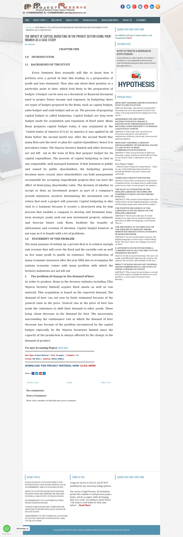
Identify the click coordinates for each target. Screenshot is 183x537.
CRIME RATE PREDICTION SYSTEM (132, 178)
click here (63, 347)
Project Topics (41, 19)
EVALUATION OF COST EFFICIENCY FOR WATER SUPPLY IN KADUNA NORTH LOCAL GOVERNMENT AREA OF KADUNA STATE (45, 484)
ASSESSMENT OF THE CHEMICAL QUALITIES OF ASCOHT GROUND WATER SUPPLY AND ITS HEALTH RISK (46, 518)
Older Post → (107, 382)
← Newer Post (31, 382)
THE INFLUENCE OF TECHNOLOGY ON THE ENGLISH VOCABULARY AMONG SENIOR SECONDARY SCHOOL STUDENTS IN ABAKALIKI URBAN (136, 230)
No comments (30, 44)
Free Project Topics (124, 164)
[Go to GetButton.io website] (6, 534)
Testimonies (141, 20)
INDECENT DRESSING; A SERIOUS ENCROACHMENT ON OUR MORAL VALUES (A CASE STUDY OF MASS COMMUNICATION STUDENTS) (136, 146)
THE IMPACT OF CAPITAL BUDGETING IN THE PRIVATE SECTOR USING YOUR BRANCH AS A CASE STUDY (68, 37)
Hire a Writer (56, 20)
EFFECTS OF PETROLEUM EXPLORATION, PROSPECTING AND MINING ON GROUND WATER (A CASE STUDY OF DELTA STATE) (44, 493)
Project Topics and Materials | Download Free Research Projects (100, 530)
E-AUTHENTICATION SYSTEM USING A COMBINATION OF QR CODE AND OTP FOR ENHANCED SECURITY (136, 250)
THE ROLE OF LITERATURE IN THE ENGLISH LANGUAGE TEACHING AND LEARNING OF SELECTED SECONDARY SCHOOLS (134, 193)
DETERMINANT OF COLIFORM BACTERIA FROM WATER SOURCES (44, 501)
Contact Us (127, 20)
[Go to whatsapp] (6, 528)
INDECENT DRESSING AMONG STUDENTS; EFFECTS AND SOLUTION (136, 104)
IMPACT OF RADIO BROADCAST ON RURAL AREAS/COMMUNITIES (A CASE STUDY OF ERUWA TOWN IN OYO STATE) (136, 266)
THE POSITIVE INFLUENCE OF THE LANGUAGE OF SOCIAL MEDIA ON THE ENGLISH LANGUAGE (134, 210)
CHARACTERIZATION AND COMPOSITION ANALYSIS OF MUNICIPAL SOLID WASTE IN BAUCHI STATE (45, 509)
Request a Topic (72, 20)
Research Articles (90, 20)
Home (27, 20)
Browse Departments (110, 20)
